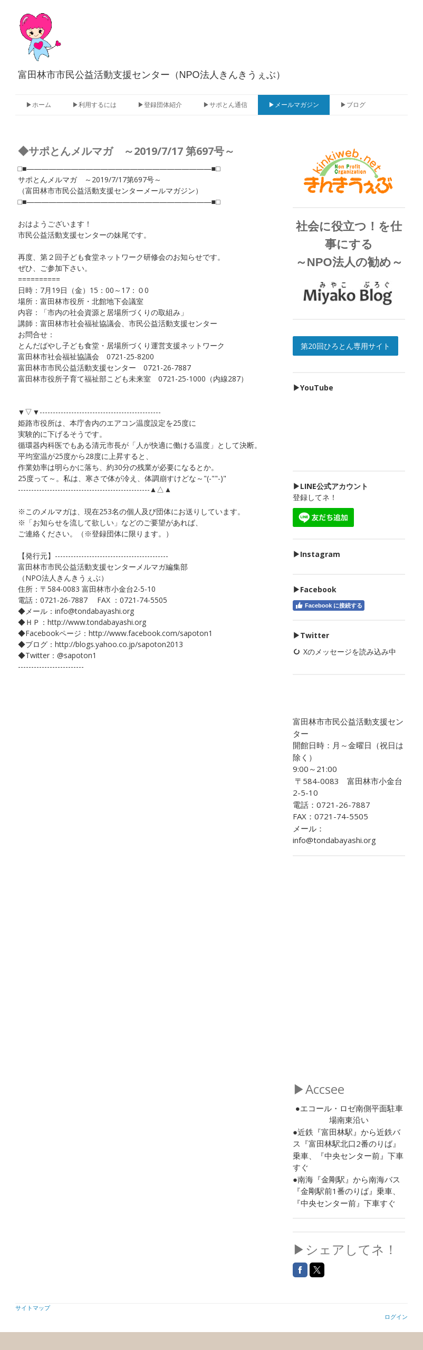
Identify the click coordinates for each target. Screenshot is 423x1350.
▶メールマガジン (293, 104)
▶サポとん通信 (225, 104)
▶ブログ (353, 104)
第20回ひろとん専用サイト (345, 346)
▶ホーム (38, 104)
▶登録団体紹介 (160, 104)
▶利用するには (94, 104)
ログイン (396, 1316)
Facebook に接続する (328, 605)
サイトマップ (32, 1308)
